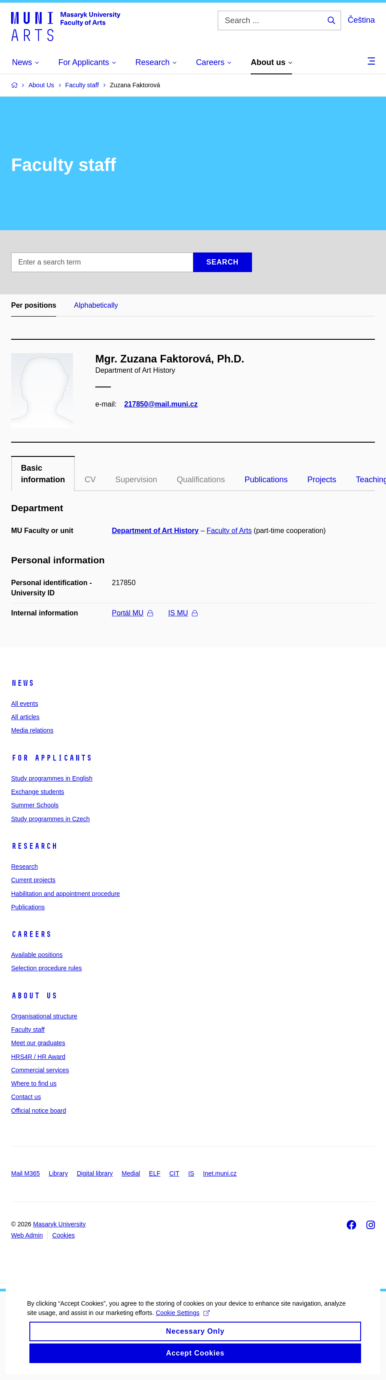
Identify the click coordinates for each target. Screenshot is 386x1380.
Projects (321, 479)
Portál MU (132, 613)
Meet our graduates (38, 1042)
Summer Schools (35, 805)
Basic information (43, 474)
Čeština (361, 20)
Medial (131, 1173)
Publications (266, 479)
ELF (155, 1173)
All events (24, 703)
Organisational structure (44, 1016)
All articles (25, 717)
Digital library (95, 1173)
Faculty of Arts (229, 530)
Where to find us (34, 1083)
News (22, 683)
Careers (31, 934)
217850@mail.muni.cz (161, 404)
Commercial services (40, 1070)
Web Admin (27, 1235)
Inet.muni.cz (219, 1173)
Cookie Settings (182, 1331)
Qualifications (201, 479)
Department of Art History (155, 530)
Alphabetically (96, 305)
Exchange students (37, 791)
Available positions (37, 954)
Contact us (26, 1096)
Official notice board (38, 1110)
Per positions (33, 305)
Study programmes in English (52, 778)
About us (34, 996)
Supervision (136, 479)
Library (58, 1173)
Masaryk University (59, 1224)
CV (90, 479)
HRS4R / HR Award (38, 1056)
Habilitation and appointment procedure (65, 893)
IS (191, 1173)
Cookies (63, 1235)
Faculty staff (28, 1029)
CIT (174, 1173)
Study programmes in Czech (50, 818)
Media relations (32, 730)
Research (34, 846)
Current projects (33, 879)
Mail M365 (25, 1173)
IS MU (182, 613)
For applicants (51, 758)
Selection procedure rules (46, 968)
